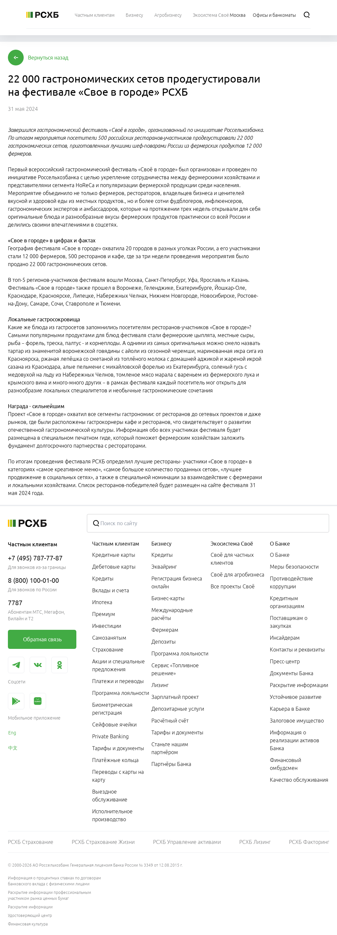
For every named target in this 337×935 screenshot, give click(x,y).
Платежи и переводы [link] (118, 681)
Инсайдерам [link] (285, 638)
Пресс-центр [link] (285, 661)
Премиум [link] (103, 614)
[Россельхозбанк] (42, 15)
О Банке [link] (280, 555)
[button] (48, 57)
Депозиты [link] (163, 642)
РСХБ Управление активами (187, 842)
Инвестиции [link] (106, 626)
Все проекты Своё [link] (233, 586)
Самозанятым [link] (109, 638)
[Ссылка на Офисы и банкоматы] (274, 15)
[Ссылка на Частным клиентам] (94, 15)
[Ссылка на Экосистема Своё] (211, 15)
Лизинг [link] (159, 685)
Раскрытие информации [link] (299, 685)
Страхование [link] (107, 649)
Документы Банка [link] (291, 673)
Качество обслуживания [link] (299, 780)
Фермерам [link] (164, 630)
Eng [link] (12, 732)
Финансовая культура (28, 924)
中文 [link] (12, 747)
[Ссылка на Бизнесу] (134, 15)
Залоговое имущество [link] (297, 721)
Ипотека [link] (102, 602)
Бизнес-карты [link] (168, 598)
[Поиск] (307, 15)
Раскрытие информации (30, 907)
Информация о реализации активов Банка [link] (294, 740)
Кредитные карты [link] (113, 555)
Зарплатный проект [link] (175, 697)
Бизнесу (161, 544)
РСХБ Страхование (30, 842)
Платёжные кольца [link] (115, 760)
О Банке (280, 544)
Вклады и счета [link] (110, 590)
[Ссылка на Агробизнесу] (168, 15)
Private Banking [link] (110, 736)
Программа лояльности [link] (120, 693)
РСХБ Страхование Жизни (103, 842)
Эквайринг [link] (164, 567)
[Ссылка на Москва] (237, 15)
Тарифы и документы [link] (118, 748)
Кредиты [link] (103, 578)
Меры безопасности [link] (294, 567)
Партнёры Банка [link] (171, 764)
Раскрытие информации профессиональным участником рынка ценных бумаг (49, 895)
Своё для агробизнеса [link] (237, 575)
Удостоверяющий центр (30, 915)
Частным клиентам (115, 544)
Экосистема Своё (232, 544)
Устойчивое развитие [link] (296, 697)
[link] (42, 639)
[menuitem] (94, 15)
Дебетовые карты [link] (114, 567)
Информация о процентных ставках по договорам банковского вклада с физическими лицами (54, 881)
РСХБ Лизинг (255, 842)
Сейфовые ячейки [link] (114, 724)
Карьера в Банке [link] (290, 709)
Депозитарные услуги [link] (177, 709)
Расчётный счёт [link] (170, 721)
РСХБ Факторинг (309, 842)
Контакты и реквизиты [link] (297, 649)
